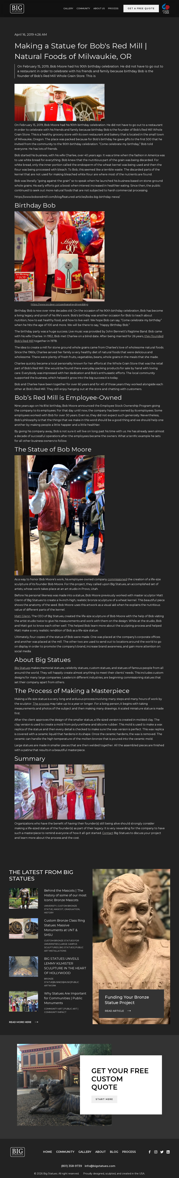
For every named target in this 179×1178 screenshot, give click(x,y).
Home (47, 1151)
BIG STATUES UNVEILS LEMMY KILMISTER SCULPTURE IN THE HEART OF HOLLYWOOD (65, 966)
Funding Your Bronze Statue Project (127, 1000)
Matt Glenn (22, 616)
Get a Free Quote (141, 8)
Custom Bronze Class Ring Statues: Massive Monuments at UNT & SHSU (64, 928)
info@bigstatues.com (100, 1166)
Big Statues (22, 668)
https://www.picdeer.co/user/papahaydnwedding (59, 304)
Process (113, 8)
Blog (114, 1151)
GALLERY (68, 8)
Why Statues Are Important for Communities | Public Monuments (65, 998)
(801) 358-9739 (71, 1166)
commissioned (117, 579)
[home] (17, 8)
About (100, 1151)
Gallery (84, 1151)
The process (41, 703)
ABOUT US (99, 8)
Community (83, 8)
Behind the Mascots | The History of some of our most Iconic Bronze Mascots (65, 895)
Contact (107, 833)
